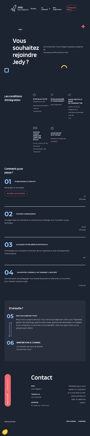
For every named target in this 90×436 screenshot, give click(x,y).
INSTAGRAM (71, 421)
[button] (5, 432)
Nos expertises (57, 8)
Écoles (33, 9)
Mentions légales (9, 421)
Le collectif (44, 8)
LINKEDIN (82, 421)
